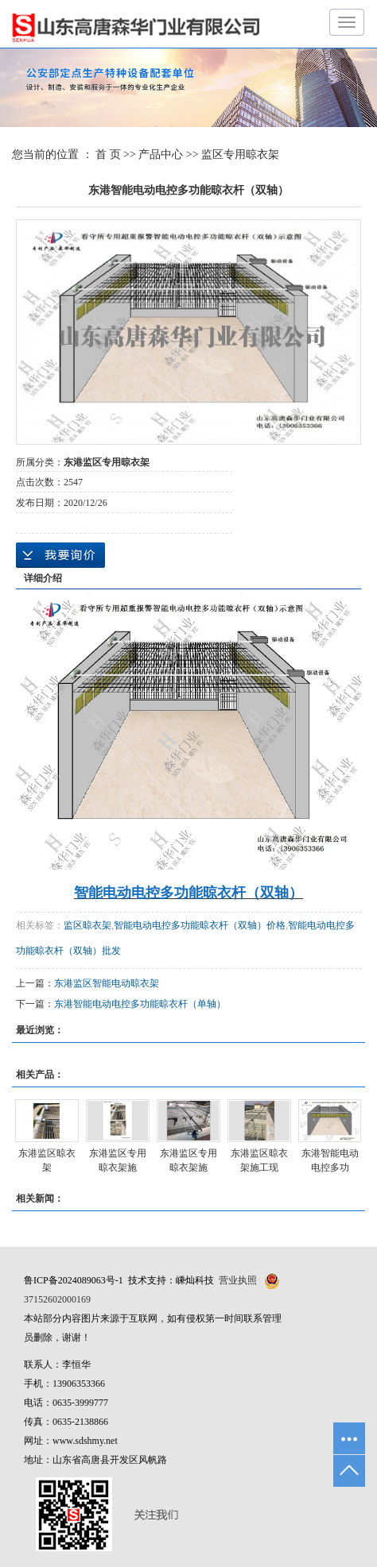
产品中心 (160, 154)
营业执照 (238, 1280)
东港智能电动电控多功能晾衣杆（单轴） (140, 1003)
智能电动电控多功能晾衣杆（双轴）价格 (200, 925)
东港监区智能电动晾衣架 (106, 983)
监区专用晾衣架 (240, 154)
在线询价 (60, 555)
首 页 (108, 154)
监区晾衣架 (87, 925)
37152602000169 (57, 1299)
